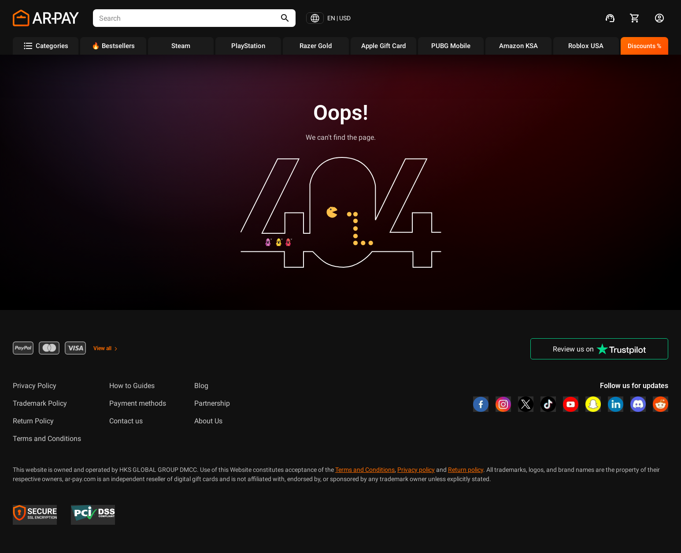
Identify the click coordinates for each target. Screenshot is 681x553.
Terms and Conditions (47, 438)
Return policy (465, 469)
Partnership (212, 403)
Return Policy (33, 421)
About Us (208, 421)
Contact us (126, 421)
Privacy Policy (34, 385)
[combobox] (179, 18)
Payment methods (137, 403)
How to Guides (132, 385)
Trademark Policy (40, 403)
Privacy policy (416, 469)
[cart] (635, 18)
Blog (201, 385)
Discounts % (644, 45)
